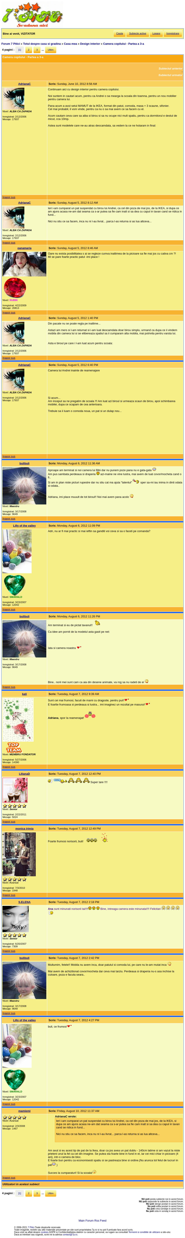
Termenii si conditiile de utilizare (144, 1232)
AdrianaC (24, 84)
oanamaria (24, 248)
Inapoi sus (8, 197)
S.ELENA (24, 902)
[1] (19, 49)
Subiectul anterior (171, 68)
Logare (156, 33)
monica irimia (24, 828)
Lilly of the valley (24, 525)
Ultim (51, 49)
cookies (44, 1232)
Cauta (119, 33)
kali (24, 694)
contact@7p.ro (70, 1234)
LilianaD (24, 773)
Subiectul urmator (170, 75)
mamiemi (24, 1111)
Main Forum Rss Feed (92, 1220)
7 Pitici (31, 1227)
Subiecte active (137, 33)
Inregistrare (172, 33)
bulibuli (25, 463)
